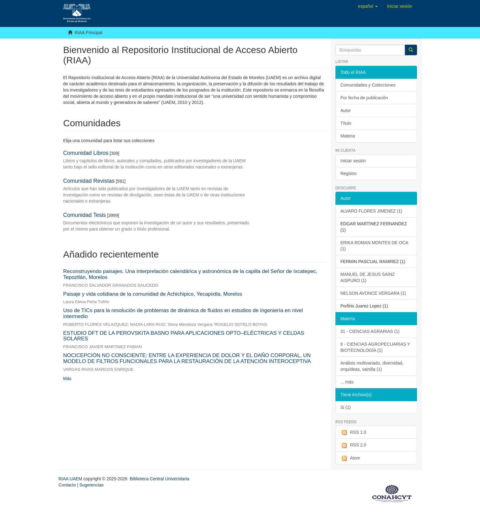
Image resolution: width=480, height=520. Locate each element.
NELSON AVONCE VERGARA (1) (373, 293)
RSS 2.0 (353, 445)
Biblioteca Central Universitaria (159, 478)
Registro (348, 173)
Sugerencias (91, 484)
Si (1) (345, 407)
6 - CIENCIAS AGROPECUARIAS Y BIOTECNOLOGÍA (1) (375, 347)
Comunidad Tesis (84, 215)
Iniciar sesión (353, 160)
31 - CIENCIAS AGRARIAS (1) (370, 331)
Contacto (67, 484)
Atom (350, 458)
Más (67, 378)
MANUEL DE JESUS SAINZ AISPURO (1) (367, 277)
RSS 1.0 (353, 432)
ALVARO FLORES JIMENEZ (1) (371, 210)
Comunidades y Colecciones (367, 85)
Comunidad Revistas (89, 181)
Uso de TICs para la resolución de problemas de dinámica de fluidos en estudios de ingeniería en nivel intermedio (183, 313)
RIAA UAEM (71, 478)
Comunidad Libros (86, 153)
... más (346, 381)
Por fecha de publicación (364, 97)
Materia (347, 135)
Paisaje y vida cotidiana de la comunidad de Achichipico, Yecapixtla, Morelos (152, 294)
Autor (345, 110)
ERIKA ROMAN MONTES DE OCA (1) (374, 245)
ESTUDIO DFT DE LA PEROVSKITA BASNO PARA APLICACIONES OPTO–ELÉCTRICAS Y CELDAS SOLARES (183, 336)
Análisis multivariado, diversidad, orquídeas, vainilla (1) (371, 366)
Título (345, 123)
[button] (367, 6)
